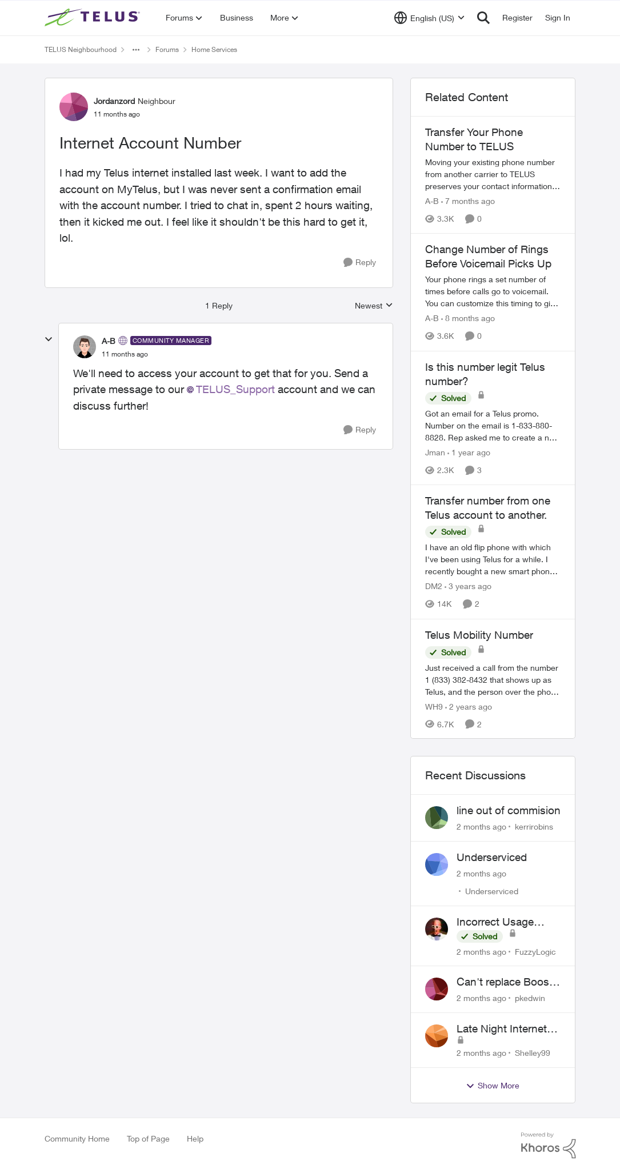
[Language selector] (429, 17)
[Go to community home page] (94, 18)
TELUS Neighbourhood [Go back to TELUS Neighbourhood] (81, 49)
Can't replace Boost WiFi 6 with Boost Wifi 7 (505, 982)
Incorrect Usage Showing (495, 922)
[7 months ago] (468, 201)
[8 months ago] (468, 319)
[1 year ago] (468, 452)
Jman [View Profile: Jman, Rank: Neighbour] (435, 452)
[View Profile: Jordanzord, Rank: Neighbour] (73, 107)
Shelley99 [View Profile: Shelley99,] (532, 1053)
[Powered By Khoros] (548, 1145)
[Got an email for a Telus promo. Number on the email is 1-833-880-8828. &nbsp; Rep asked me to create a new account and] (493, 425)
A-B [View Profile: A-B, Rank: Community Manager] (108, 341)
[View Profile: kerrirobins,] (436, 817)
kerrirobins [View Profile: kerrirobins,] (534, 826)
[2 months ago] (481, 826)
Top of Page (148, 1138)
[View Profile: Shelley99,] (436, 1035)
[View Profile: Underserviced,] (436, 864)
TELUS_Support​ (235, 389)
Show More (492, 1085)
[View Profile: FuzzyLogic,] (436, 929)
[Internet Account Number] (125, 354)
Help (195, 1138)
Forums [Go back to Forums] (167, 49)
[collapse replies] (48, 339)
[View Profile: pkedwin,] (436, 989)
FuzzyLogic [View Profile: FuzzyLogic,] (535, 951)
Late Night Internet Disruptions (502, 1029)
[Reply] (359, 262)
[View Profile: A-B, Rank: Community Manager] (84, 346)
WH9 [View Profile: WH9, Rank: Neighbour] (434, 706)
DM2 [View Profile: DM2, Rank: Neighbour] (433, 586)
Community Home (77, 1138)
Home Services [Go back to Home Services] (214, 49)
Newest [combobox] (374, 306)
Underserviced (492, 857)
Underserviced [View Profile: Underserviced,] (491, 891)
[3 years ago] (468, 586)
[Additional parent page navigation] (136, 50)
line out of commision (509, 810)
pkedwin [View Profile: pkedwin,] (530, 998)
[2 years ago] (468, 706)
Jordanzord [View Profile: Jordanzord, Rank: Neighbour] (114, 101)
